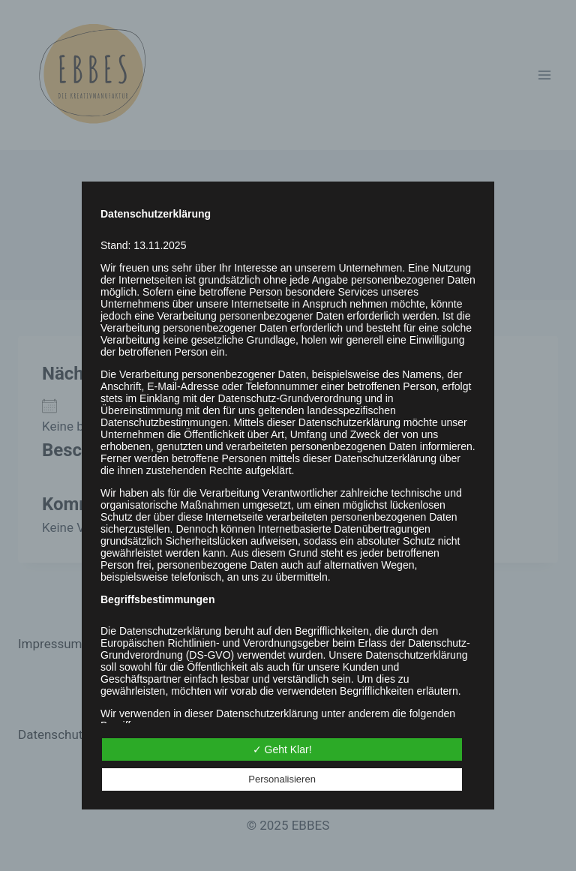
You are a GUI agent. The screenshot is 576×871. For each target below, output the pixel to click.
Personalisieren (282, 779)
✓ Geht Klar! (282, 749)
